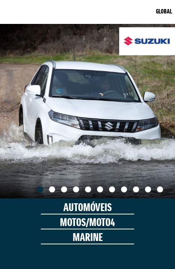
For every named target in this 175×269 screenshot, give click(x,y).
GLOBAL (164, 12)
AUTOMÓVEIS (87, 208)
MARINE (88, 238)
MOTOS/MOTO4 (87, 223)
